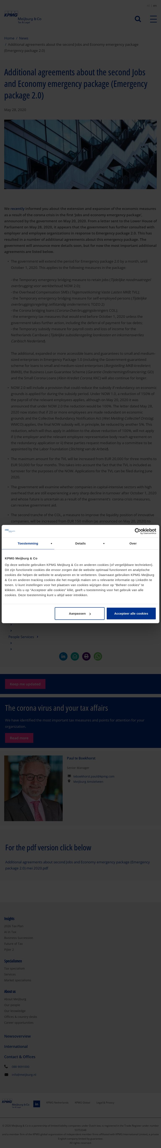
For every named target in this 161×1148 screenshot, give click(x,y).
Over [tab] (133, 543)
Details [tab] (80, 543)
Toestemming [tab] (28, 543)
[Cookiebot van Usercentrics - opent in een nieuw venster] (137, 531)
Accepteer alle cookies (131, 613)
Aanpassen (80, 613)
